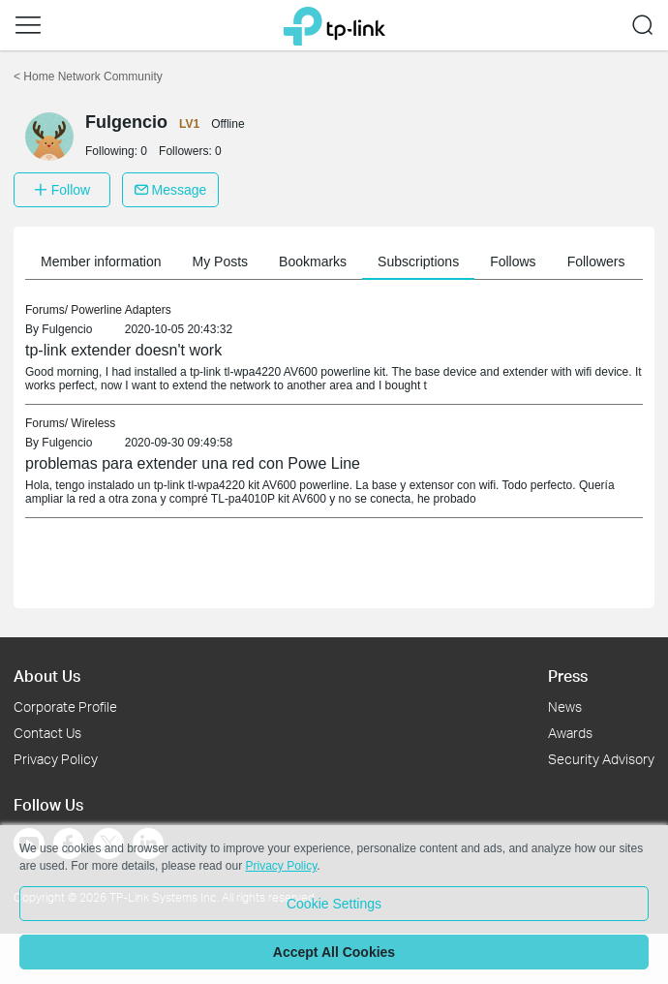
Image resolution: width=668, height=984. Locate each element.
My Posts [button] (221, 261)
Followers (596, 261)
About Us (47, 675)
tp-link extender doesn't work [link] (123, 350)
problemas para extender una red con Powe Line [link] (192, 463)
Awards (570, 732)
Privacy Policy (56, 759)
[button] (28, 25)
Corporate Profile (65, 706)
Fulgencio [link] (67, 329)
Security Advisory (601, 759)
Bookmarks (313, 261)
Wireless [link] (93, 423)
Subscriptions (418, 261)
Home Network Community (88, 76)
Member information (101, 261)
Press (568, 675)
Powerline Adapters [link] (120, 310)
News (565, 706)
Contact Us (47, 732)
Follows (512, 261)
